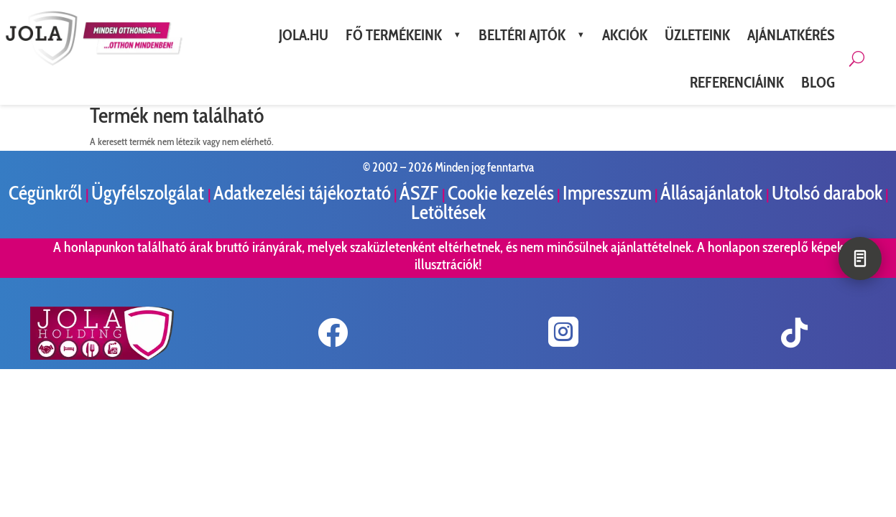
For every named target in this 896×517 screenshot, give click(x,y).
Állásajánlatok (713, 193)
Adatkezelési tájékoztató (302, 193)
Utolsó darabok (827, 193)
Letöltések (448, 212)
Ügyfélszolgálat (149, 193)
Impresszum (607, 193)
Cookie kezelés (501, 193)
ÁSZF (420, 193)
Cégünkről (47, 193)
